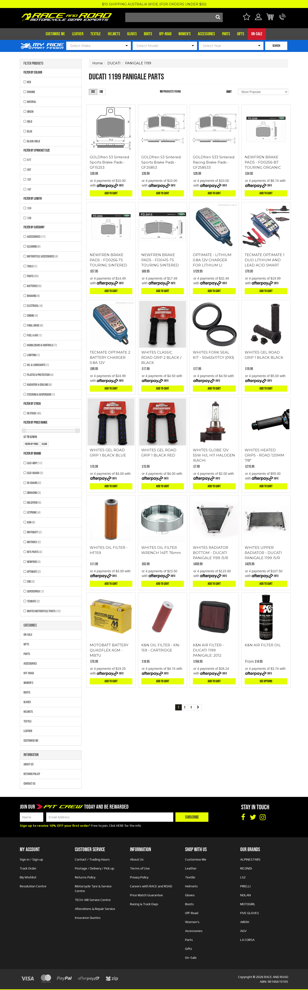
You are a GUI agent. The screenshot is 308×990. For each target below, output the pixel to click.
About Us (28, 764)
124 (29, 208)
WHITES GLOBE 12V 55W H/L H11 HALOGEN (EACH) (214, 455)
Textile (95, 33)
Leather (77, 33)
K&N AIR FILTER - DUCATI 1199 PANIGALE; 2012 (208, 650)
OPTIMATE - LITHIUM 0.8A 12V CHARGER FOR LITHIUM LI (212, 260)
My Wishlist (28, 877)
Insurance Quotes (88, 918)
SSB (31, 582)
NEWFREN (34, 562)
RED (29, 82)
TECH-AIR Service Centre (93, 900)
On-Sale (256, 33)
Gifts (240, 33)
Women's (184, 33)
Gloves (132, 33)
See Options (266, 681)
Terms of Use (140, 868)
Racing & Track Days (144, 904)
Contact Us (29, 784)
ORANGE (31, 92)
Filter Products (33, 64)
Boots (148, 33)
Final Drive (35, 325)
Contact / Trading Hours (92, 859)
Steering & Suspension (41, 395)
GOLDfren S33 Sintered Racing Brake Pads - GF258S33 (213, 162)
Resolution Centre (33, 886)
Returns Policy (32, 774)
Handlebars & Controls (42, 345)
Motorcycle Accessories (42, 256)
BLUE (29, 131)
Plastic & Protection (40, 375)
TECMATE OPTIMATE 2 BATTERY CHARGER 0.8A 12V (110, 357)
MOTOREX (34, 542)
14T (29, 189)
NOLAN (245, 895)
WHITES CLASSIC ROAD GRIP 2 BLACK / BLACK (161, 357)
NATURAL (31, 102)
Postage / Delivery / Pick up (94, 868)
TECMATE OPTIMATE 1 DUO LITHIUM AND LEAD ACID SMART (264, 260)
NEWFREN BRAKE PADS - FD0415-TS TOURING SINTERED (160, 260)
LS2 (243, 877)
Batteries (34, 286)
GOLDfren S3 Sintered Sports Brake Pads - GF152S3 (109, 162)
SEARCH (276, 46)
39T (29, 170)
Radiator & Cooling (39, 385)
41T (29, 160)
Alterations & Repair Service (95, 909)
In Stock (34, 413)
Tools (32, 266)
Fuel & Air (34, 335)
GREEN (30, 112)
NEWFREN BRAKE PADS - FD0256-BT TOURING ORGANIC (263, 162)
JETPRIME (34, 512)
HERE (120, 825)
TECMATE (33, 601)
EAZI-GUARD (35, 473)
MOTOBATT (34, 532)
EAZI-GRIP (34, 463)
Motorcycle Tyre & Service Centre (93, 888)
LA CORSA (247, 940)
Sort (228, 92)
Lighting (33, 355)
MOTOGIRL (247, 904)
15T (29, 180)
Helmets (114, 33)
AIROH (244, 922)
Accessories (206, 33)
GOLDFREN (34, 503)
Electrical (35, 306)
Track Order (28, 868)
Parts (226, 33)
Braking (33, 296)
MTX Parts (34, 552)
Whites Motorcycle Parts (44, 611)
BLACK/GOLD (33, 141)
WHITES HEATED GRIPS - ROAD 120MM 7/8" (264, 455)
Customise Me (55, 33)
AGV (243, 931)
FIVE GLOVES (249, 913)
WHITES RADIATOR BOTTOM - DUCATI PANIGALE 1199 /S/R (210, 552)
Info (121, 185)
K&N (31, 522)
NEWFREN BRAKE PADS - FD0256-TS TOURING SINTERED (108, 260)
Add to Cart (111, 193)
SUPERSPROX (35, 591)
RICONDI (246, 868)
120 (29, 218)
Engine (32, 316)
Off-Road (165, 33)
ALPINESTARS (250, 859)
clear (44, 444)
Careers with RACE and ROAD (151, 886)
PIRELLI (245, 886)
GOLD (29, 122)
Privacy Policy (139, 877)
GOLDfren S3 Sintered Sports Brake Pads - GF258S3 (161, 162)
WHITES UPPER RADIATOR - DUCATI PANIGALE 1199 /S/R (263, 552)
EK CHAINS (34, 483)
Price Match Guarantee (146, 895)
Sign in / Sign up (31, 859)
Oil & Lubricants (38, 365)
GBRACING (34, 493)
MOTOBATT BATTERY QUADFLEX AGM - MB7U (109, 650)
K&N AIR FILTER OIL (263, 645)
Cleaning (34, 247)
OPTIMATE (34, 572)
